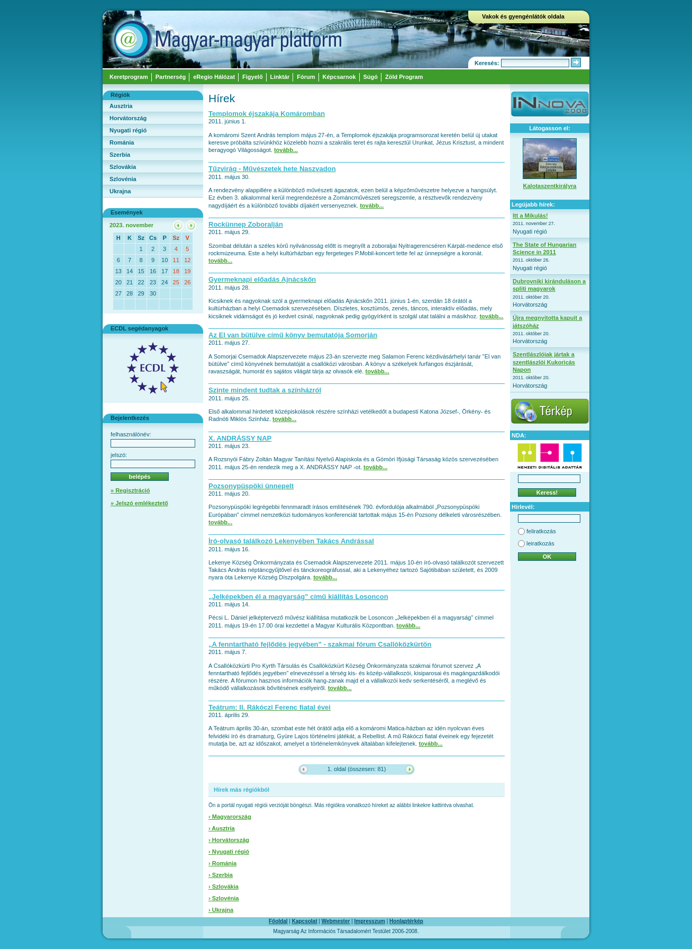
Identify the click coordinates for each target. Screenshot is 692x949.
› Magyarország (229, 816)
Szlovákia (123, 167)
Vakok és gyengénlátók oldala (523, 16)
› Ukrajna (220, 910)
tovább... (286, 150)
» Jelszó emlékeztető (139, 503)
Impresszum (369, 921)
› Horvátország (228, 840)
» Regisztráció (130, 490)
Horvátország (128, 118)
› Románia (222, 863)
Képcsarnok (339, 77)
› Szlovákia (223, 886)
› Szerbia (220, 875)
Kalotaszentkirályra (550, 186)
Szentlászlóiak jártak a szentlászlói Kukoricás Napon (544, 362)
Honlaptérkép (406, 921)
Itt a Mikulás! (530, 215)
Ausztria (121, 106)
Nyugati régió (128, 130)
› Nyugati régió (228, 851)
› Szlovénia (223, 898)
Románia (122, 142)
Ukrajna (120, 191)
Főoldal (278, 921)
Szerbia (120, 154)
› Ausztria (221, 828)
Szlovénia (123, 179)
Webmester (336, 921)
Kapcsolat (304, 921)
